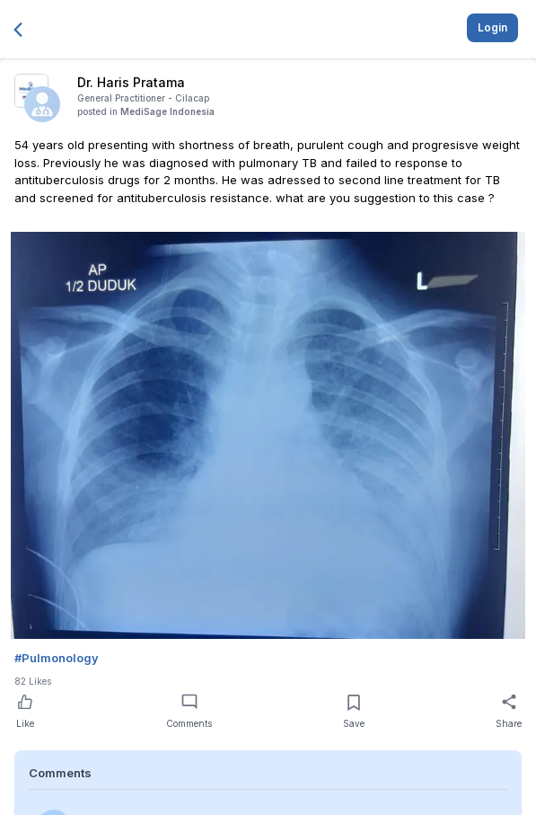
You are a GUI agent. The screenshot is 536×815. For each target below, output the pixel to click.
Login (492, 27)
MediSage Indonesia (167, 111)
